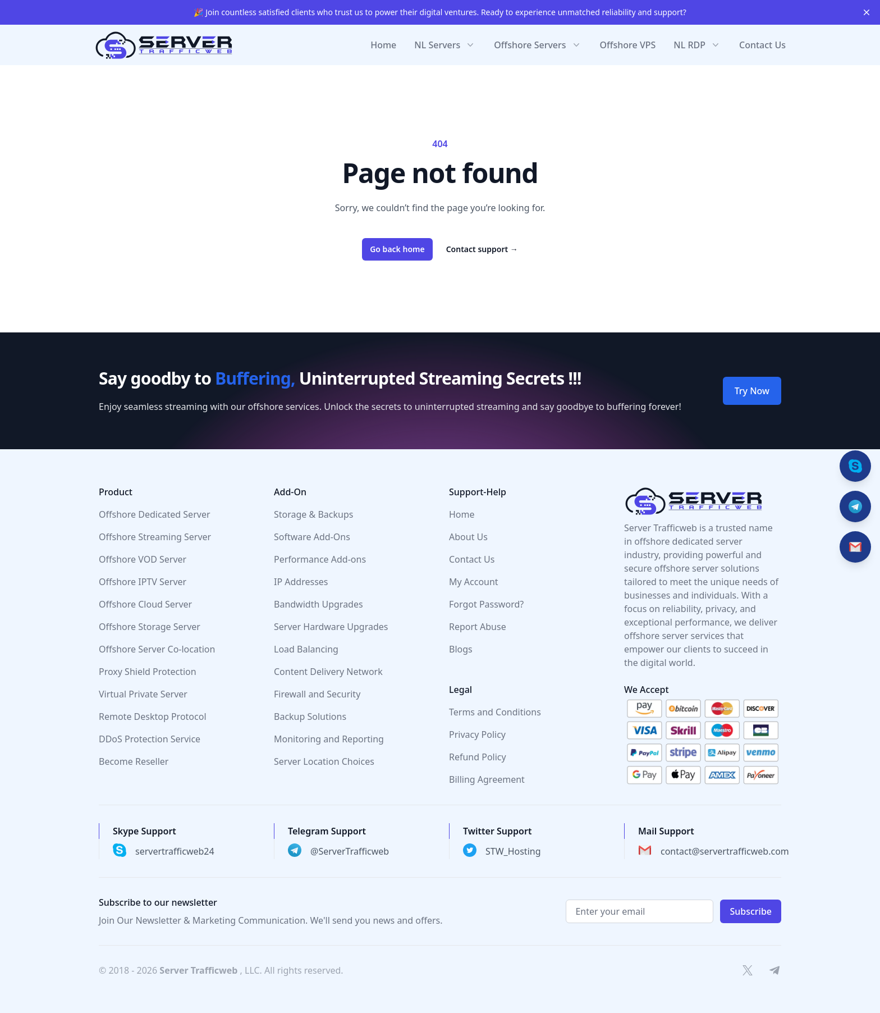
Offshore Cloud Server (145, 604)
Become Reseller (133, 761)
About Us (468, 537)
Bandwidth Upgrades (318, 604)
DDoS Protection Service (149, 739)
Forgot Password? (486, 604)
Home (383, 45)
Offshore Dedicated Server (154, 514)
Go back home (397, 249)
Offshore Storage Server (149, 626)
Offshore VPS (628, 45)
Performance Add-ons (320, 559)
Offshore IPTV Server (142, 582)
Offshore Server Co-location (157, 649)
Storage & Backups (313, 514)
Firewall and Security (317, 694)
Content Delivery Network (328, 671)
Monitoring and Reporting (329, 739)
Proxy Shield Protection (147, 671)
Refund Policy (477, 757)
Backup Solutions (310, 716)
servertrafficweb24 (174, 851)
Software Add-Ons (312, 537)
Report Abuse (477, 626)
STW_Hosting (513, 851)
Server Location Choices (324, 761)
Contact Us (762, 45)
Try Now (752, 391)
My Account (473, 582)
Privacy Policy (477, 734)
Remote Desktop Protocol (153, 716)
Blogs (461, 649)
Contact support (482, 249)
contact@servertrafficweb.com (725, 851)
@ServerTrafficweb (349, 851)
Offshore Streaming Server (155, 537)
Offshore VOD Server (142, 559)
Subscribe (751, 911)
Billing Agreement (487, 779)
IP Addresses (301, 582)
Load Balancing (306, 649)
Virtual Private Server (143, 694)
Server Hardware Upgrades (331, 626)
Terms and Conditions (495, 712)
